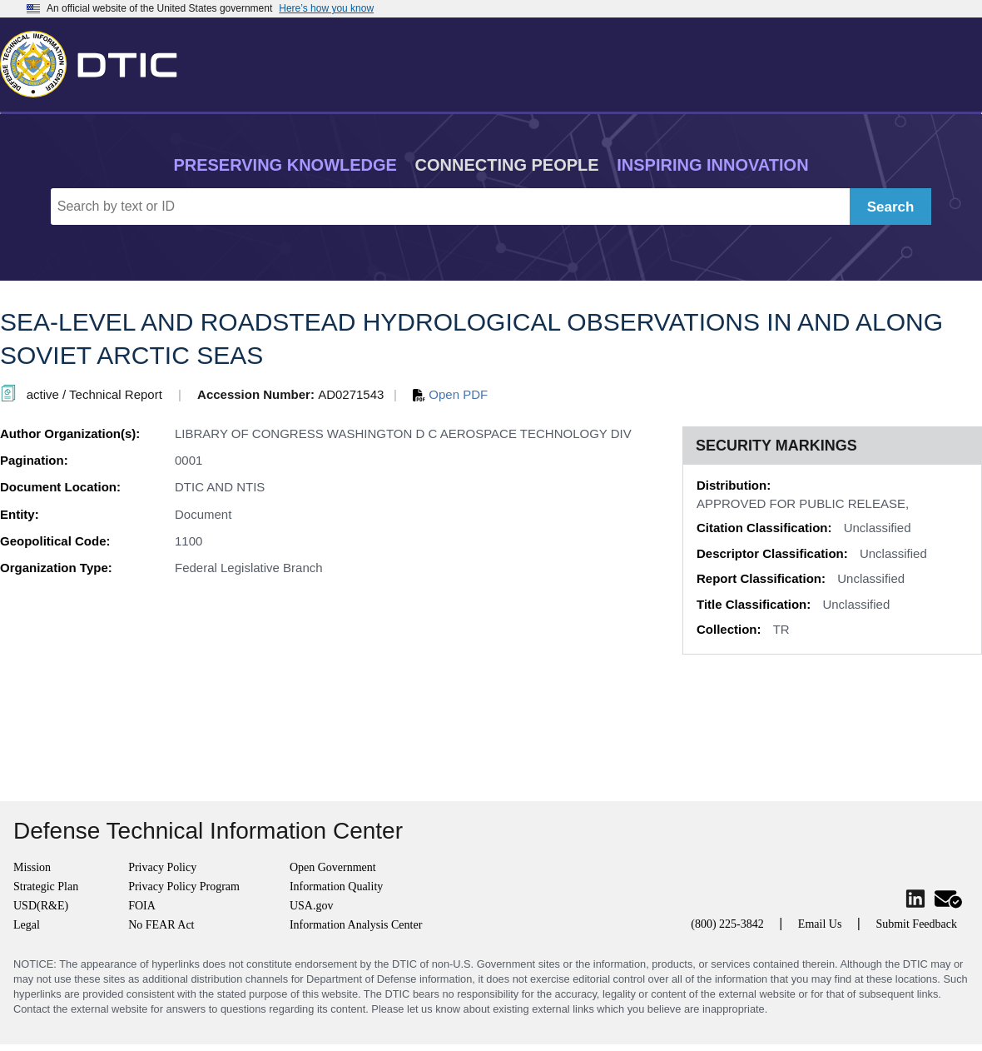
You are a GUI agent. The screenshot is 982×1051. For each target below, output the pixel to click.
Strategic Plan (45, 886)
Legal (26, 925)
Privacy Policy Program (184, 886)
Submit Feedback (916, 924)
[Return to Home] (95, 60)
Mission (32, 867)
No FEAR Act (161, 925)
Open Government (333, 867)
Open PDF (450, 394)
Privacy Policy (162, 867)
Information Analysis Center (356, 925)
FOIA (142, 905)
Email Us (820, 924)
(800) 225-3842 (727, 924)
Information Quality (336, 886)
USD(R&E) (40, 905)
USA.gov (312, 905)
